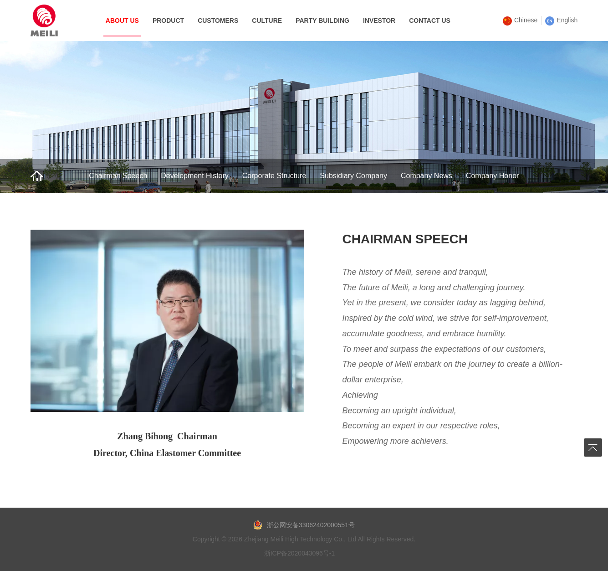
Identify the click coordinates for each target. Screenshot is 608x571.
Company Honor (492, 176)
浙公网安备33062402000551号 (304, 525)
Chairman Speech (118, 176)
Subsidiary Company (353, 176)
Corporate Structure (274, 176)
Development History (195, 176)
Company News (426, 176)
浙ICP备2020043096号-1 (299, 553)
